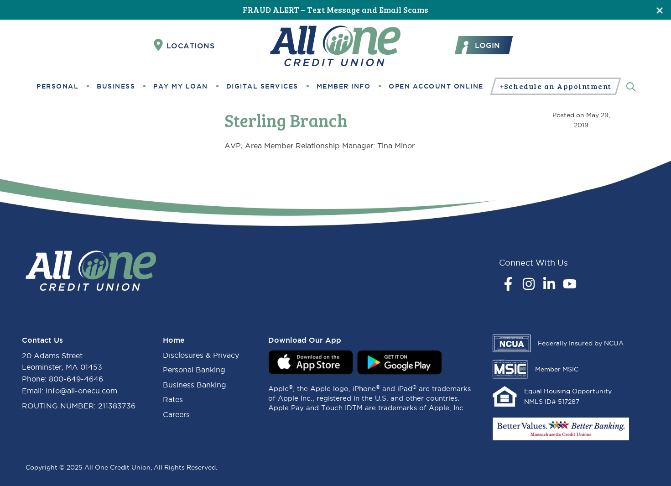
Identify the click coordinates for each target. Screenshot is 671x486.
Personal (57, 86)
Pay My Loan (180, 86)
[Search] (631, 86)
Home (174, 340)
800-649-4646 (76, 379)
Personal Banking (194, 370)
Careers (176, 414)
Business (116, 86)
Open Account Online (436, 86)
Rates (173, 399)
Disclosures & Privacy (201, 355)
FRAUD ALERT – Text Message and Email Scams (335, 9)
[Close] (660, 9)
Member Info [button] (344, 86)
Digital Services (262, 86)
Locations (184, 45)
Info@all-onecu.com (81, 391)
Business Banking (194, 385)
